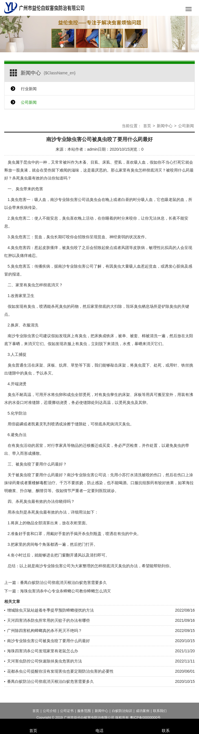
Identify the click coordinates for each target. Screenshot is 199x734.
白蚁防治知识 (122, 715)
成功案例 (142, 715)
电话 (99, 723)
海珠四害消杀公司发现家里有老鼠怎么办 (42, 651)
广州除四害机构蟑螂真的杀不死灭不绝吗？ (44, 630)
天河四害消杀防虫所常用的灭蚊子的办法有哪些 (48, 620)
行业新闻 (29, 88)
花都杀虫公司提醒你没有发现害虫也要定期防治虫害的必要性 (60, 671)
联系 (165, 723)
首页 (147, 126)
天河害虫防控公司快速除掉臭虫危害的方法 (44, 661)
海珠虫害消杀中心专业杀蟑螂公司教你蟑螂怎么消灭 (65, 591)
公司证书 (67, 715)
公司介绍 (49, 715)
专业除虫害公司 (29, 336)
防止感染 (95, 482)
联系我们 (160, 715)
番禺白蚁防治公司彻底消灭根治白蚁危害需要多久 (63, 582)
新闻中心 (165, 126)
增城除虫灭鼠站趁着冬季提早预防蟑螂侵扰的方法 (50, 610)
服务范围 (84, 715)
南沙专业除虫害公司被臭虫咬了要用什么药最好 (48, 640)
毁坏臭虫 (134, 306)
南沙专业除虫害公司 (68, 199)
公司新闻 (29, 102)
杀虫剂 (88, 533)
